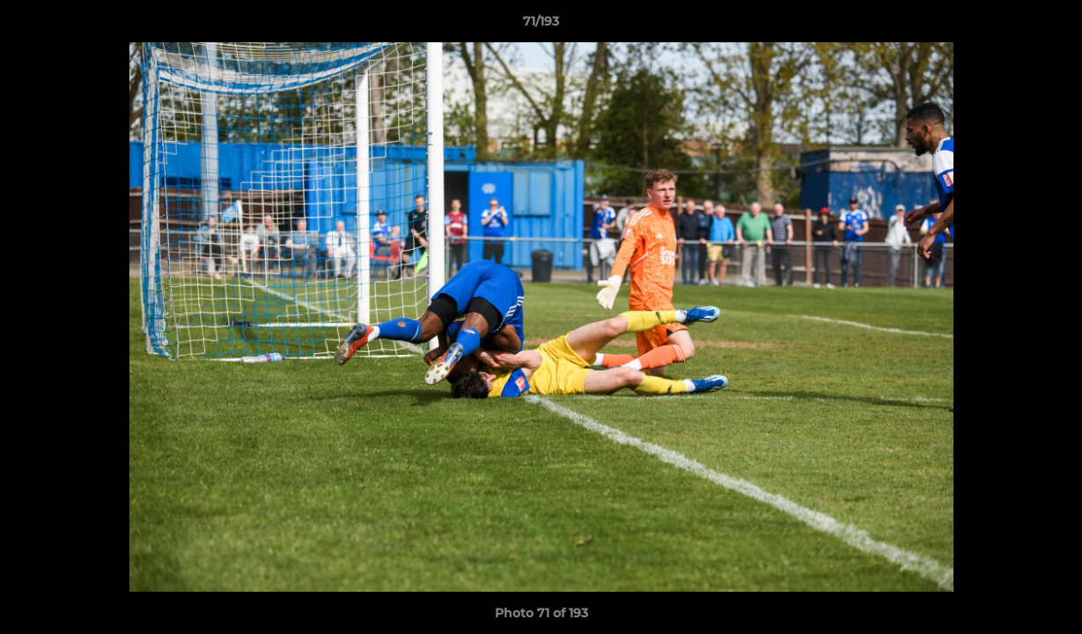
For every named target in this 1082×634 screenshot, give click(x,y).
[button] (1050, 25)
